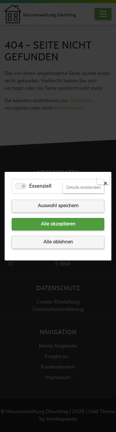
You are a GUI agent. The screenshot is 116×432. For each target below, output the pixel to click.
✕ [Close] (105, 182)
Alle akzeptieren (58, 223)
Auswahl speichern (58, 205)
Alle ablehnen (58, 242)
